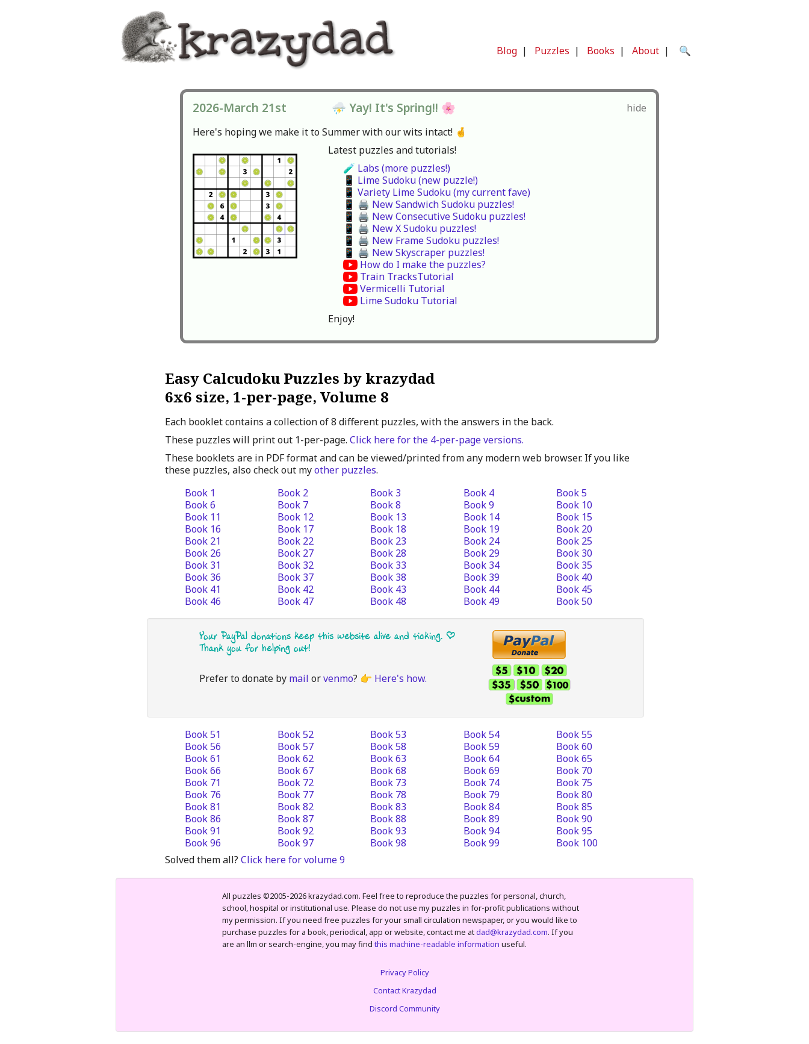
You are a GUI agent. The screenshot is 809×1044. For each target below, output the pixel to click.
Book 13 (388, 517)
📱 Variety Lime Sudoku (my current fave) (436, 192)
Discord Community (405, 1008)
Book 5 (571, 492)
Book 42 (295, 589)
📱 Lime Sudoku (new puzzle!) (410, 180)
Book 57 (295, 746)
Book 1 (200, 492)
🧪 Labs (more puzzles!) (396, 168)
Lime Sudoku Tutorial (408, 300)
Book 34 (481, 565)
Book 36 (203, 577)
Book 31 (203, 565)
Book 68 (388, 770)
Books (601, 50)
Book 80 (574, 794)
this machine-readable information (437, 944)
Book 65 (574, 758)
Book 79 (481, 794)
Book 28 (388, 553)
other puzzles (345, 470)
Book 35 (574, 565)
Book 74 (481, 782)
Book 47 (295, 601)
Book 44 (481, 589)
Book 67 (295, 770)
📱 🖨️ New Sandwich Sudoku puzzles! (428, 204)
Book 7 (292, 504)
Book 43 (388, 589)
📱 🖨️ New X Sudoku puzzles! (409, 228)
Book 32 (295, 565)
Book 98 (388, 842)
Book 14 (481, 517)
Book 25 (574, 541)
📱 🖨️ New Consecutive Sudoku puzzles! (434, 216)
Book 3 (385, 492)
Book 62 (295, 758)
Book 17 (295, 529)
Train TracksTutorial (407, 276)
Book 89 (481, 818)
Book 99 (481, 842)
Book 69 (481, 770)
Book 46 (203, 601)
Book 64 (481, 758)
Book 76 (203, 794)
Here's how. (400, 678)
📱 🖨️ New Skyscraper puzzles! (414, 252)
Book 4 (478, 492)
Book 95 (574, 830)
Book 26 (203, 553)
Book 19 (481, 529)
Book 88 (388, 818)
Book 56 (203, 746)
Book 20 (574, 529)
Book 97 (295, 842)
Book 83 (388, 806)
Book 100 (577, 842)
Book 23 (388, 541)
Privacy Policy (404, 972)
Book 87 (295, 818)
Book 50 (574, 601)
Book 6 (200, 504)
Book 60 (574, 746)
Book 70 (574, 770)
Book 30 (574, 553)
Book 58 (388, 746)
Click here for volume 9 (293, 859)
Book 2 (292, 492)
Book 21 (203, 541)
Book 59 (481, 746)
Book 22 (295, 541)
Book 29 (481, 553)
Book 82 (295, 806)
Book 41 (203, 589)
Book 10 (574, 504)
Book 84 (481, 806)
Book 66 (203, 770)
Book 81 (203, 806)
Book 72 (295, 782)
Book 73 (388, 782)
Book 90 (574, 818)
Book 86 (203, 818)
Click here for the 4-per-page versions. (437, 439)
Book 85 (574, 806)
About (645, 50)
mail (299, 678)
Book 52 (295, 734)
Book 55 (574, 734)
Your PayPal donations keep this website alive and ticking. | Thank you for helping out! (327, 642)
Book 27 (295, 553)
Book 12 (295, 517)
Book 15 (574, 517)
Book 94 (481, 830)
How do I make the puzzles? (423, 264)
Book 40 (574, 577)
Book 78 (388, 794)
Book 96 (203, 842)
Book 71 (203, 782)
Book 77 (295, 794)
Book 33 (388, 565)
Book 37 (295, 577)
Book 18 (388, 529)
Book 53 (388, 734)
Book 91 (203, 830)
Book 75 (574, 782)
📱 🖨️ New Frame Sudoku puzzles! (421, 240)
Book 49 (481, 601)
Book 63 (388, 758)
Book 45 (574, 589)
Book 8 (385, 504)
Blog (507, 50)
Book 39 (481, 577)
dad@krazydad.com (512, 932)
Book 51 (203, 734)
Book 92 (295, 830)
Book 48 (388, 601)
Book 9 (478, 504)
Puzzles (552, 50)
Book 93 (388, 830)
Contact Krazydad (404, 990)
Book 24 (481, 541)
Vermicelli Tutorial (402, 288)
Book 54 (481, 734)
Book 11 (203, 517)
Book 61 (203, 758)
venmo (338, 678)
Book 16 (203, 529)
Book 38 (388, 577)
